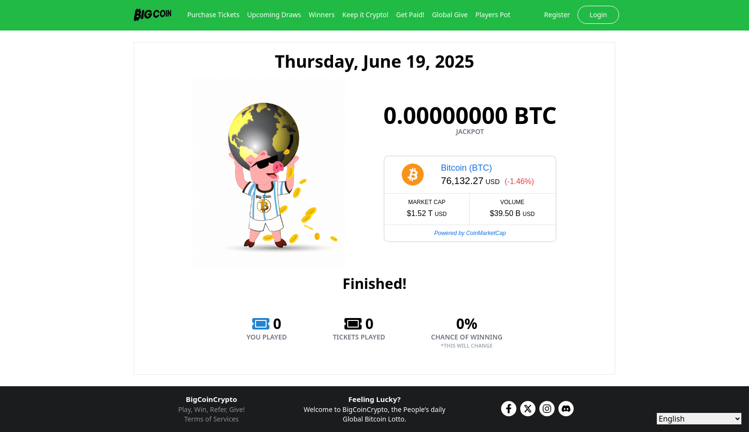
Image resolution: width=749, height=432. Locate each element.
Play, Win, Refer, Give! (211, 409)
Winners (321, 14)
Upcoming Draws (274, 14)
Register (557, 14)
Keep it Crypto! (365, 14)
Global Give (450, 14)
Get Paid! (410, 14)
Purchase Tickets (213, 14)
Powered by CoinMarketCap (470, 233)
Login (598, 14)
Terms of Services (211, 418)
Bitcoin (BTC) (466, 168)
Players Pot (492, 14)
